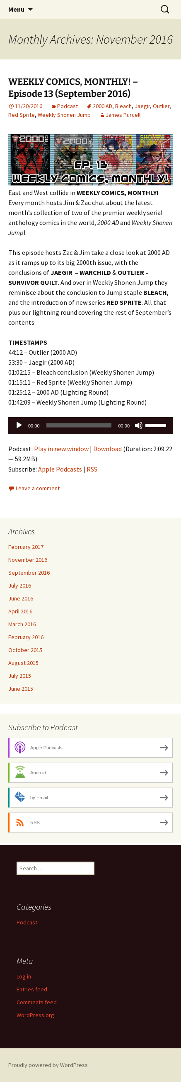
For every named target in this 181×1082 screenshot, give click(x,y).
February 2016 (25, 637)
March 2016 (22, 624)
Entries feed (32, 989)
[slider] (79, 425)
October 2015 (25, 650)
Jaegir (142, 106)
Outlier (161, 106)
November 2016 (27, 559)
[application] (90, 425)
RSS (92, 469)
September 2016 (29, 572)
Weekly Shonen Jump (64, 115)
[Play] (19, 425)
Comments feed (37, 1002)
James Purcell (123, 115)
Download (107, 449)
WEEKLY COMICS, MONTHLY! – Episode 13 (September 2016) (73, 87)
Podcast (67, 106)
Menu (16, 9)
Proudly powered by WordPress (48, 1065)
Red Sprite (21, 115)
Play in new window (61, 449)
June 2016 (20, 598)
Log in (24, 976)
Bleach (123, 106)
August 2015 (23, 663)
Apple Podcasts (60, 469)
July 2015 (19, 675)
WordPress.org (35, 1015)
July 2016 (19, 585)
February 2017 (25, 547)
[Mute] (139, 425)
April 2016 (20, 611)
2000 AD (102, 106)
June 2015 (20, 688)
